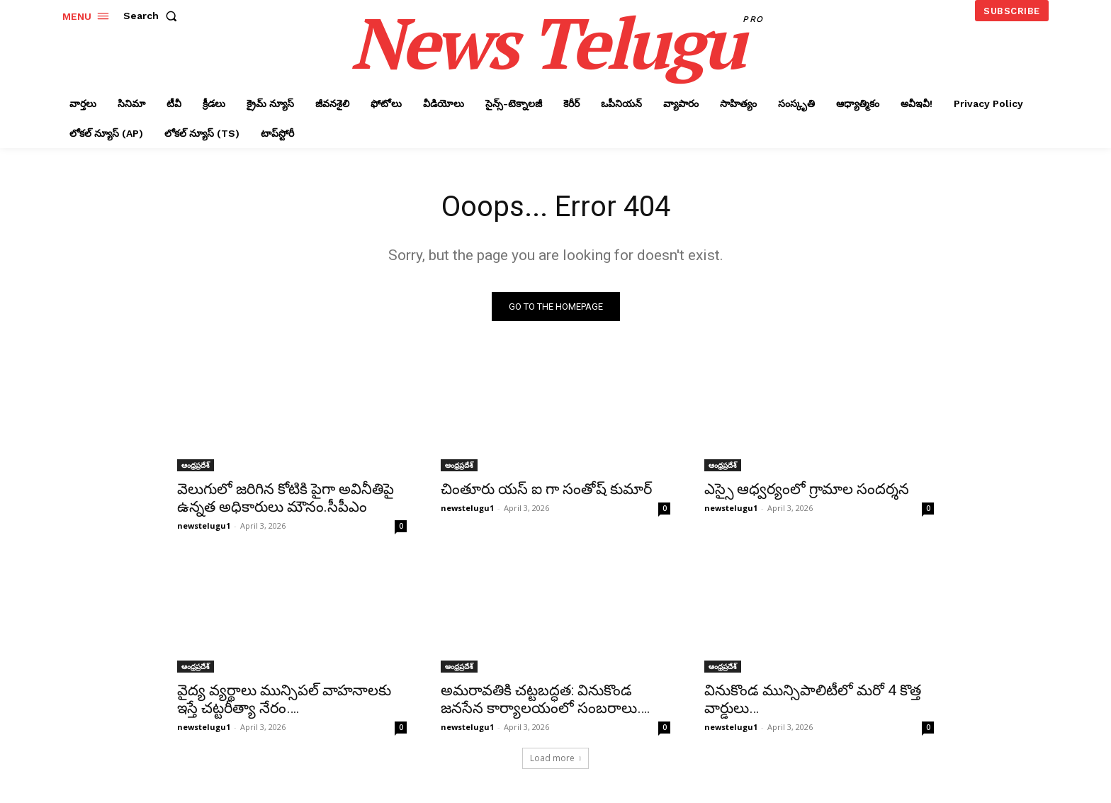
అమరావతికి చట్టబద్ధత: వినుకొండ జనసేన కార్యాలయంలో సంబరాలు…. (545, 699)
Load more (555, 758)
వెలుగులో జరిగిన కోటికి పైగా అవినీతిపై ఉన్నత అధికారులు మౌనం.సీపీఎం (285, 498)
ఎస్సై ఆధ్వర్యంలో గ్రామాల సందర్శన (806, 489)
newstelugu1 (203, 525)
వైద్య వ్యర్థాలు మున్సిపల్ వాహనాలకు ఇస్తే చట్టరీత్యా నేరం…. (284, 699)
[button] (153, 15)
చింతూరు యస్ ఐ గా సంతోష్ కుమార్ (546, 489)
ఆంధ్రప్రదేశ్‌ (195, 465)
